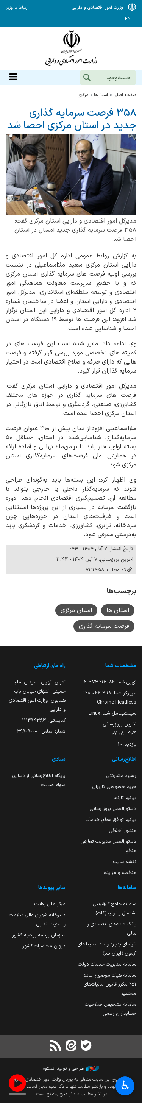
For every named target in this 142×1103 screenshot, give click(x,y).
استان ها (117, 610)
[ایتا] (70, 1046)
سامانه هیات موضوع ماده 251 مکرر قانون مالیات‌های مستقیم (110, 984)
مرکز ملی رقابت (50, 904)
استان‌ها (101, 95)
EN (128, 19)
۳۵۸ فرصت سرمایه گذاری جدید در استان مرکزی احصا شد (71, 119)
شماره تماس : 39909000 (41, 731)
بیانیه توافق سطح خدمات (111, 819)
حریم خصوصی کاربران (114, 786)
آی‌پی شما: (110, 682)
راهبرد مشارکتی (121, 775)
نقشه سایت (124, 861)
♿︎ (125, 1086)
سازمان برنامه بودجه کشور (39, 935)
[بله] (86, 1046)
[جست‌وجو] (86, 78)
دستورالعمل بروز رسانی (113, 808)
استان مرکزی (76, 610)
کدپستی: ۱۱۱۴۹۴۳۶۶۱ (44, 720)
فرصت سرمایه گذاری (104, 626)
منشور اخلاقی (122, 830)
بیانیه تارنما (125, 797)
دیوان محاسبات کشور (44, 946)
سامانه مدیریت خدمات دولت (107, 964)
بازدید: (127, 744)
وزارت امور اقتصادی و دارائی (71, 48)
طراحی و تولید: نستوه (71, 1068)
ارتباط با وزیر (17, 7)
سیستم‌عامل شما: (112, 713)
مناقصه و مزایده (120, 872)
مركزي (83, 95)
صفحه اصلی (125, 95)
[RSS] (55, 1046)
